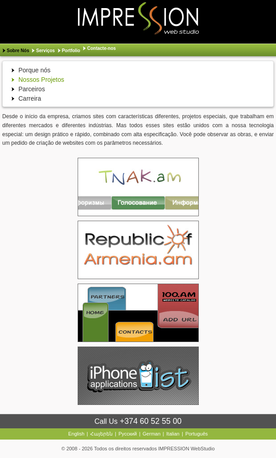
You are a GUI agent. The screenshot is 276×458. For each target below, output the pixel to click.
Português (196, 433)
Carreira (29, 98)
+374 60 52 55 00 (150, 421)
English (76, 433)
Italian (173, 433)
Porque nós (34, 70)
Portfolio (71, 50)
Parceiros (31, 89)
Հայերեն (101, 433)
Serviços (45, 50)
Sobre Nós (18, 50)
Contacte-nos (101, 48)
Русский (127, 433)
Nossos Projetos (41, 79)
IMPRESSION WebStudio (186, 448)
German (152, 433)
